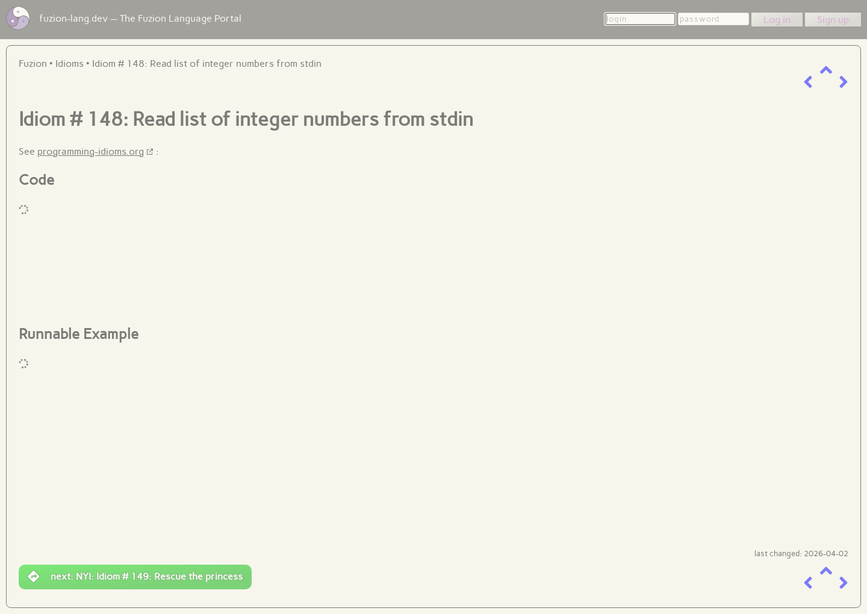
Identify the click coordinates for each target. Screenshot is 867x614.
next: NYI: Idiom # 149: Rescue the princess (135, 576)
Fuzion (33, 63)
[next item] (843, 82)
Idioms (69, 63)
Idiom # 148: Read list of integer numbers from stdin (207, 63)
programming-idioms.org (90, 151)
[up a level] (826, 70)
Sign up (833, 19)
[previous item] (808, 82)
